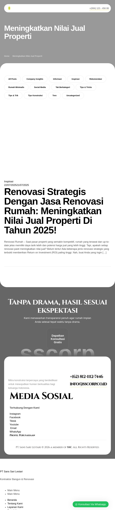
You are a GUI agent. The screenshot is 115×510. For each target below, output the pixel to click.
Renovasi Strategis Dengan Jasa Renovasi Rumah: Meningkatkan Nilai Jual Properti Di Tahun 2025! (53, 210)
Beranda (12, 500)
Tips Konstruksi (35, 95)
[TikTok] (13, 421)
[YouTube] (14, 424)
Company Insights (35, 79)
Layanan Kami (15, 507)
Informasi (57, 79)
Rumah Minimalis (16, 87)
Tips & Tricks (86, 87)
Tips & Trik (13, 95)
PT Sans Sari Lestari (11, 471)
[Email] (13, 428)
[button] (99, 8)
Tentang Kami (15, 503)
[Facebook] (15, 417)
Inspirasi (76, 79)
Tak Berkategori (63, 87)
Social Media (40, 87)
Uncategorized (73, 95)
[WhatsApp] (15, 431)
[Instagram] (15, 413)
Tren (54, 95)
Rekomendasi (95, 79)
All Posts (12, 79)
